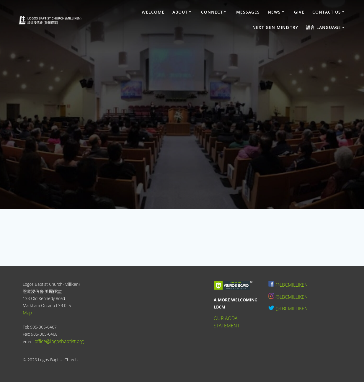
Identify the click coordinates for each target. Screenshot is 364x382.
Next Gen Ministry (275, 27)
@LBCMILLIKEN (291, 285)
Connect (212, 12)
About (180, 12)
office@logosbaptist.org (59, 341)
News (274, 12)
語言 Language (323, 27)
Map (27, 312)
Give (299, 12)
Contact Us (326, 12)
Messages (248, 12)
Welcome (153, 12)
